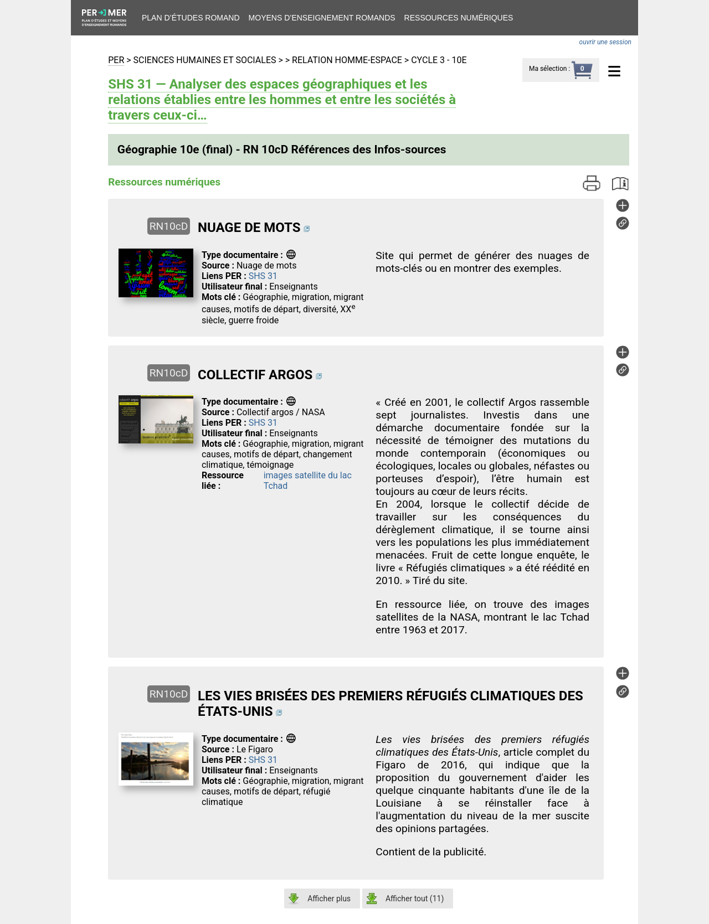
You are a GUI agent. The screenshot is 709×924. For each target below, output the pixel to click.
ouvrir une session (605, 42)
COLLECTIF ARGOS (255, 375)
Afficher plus (329, 898)
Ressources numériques (458, 17)
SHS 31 (263, 276)
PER (116, 60)
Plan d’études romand (191, 17)
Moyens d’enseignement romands (322, 17)
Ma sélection (548, 69)
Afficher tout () (415, 898)
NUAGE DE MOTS (249, 227)
